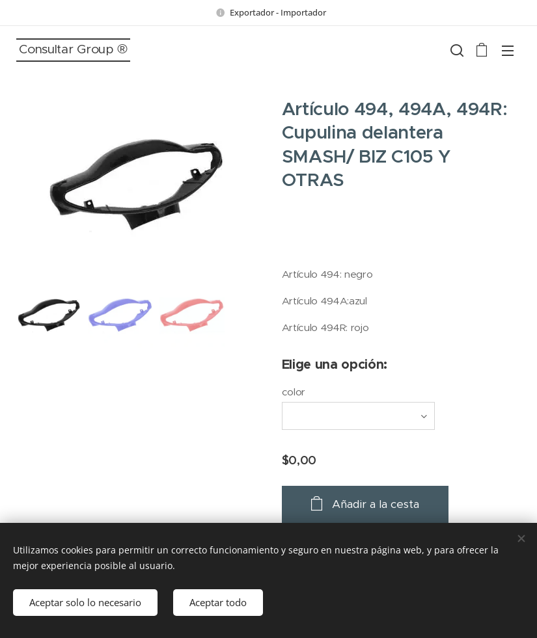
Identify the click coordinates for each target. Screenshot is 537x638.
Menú (508, 50)
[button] (456, 50)
